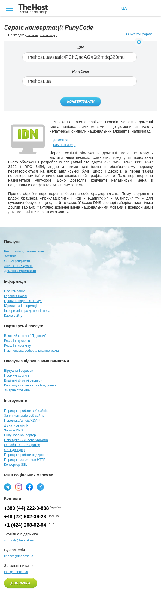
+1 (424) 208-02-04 (25, 525)
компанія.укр (48, 35)
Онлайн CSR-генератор (22, 445)
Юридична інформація (21, 306)
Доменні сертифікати (20, 271)
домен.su (31, 35)
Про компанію (14, 291)
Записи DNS (13, 430)
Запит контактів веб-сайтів (24, 416)
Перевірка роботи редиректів (26, 455)
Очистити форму (139, 34)
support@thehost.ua (19, 540)
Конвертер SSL (15, 465)
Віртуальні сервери (18, 371)
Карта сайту (13, 316)
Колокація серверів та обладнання (30, 385)
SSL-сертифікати (17, 261)
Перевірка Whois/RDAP (22, 420)
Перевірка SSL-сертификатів (26, 440)
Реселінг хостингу (17, 346)
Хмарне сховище (17, 390)
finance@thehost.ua (18, 556)
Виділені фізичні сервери (23, 380)
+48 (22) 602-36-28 (25, 516)
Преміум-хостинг (16, 375)
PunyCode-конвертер (20, 435)
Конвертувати (80, 101)
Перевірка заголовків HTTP (24, 460)
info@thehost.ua (16, 572)
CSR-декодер (14, 450)
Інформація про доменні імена (27, 311)
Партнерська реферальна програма (31, 350)
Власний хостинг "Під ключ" (25, 336)
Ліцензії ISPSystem (18, 266)
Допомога (21, 583)
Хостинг (10, 256)
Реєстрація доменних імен (24, 251)
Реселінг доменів (17, 341)
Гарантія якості (15, 296)
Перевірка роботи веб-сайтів (26, 411)
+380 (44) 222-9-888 (26, 508)
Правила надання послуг (23, 301)
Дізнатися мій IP (16, 425)
